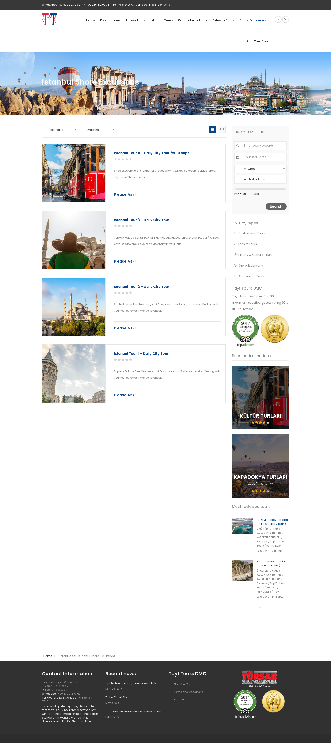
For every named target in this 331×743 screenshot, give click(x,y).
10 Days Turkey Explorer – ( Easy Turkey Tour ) (272, 522)
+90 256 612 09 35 (56, 686)
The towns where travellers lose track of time (133, 711)
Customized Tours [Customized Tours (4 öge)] (251, 233)
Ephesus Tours (223, 20)
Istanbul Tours (162, 20)
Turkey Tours (135, 20)
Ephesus (262, 541)
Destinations (110, 20)
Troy (276, 591)
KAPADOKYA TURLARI (269, 533)
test (259, 607)
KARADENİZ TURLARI (269, 537)
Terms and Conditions (188, 692)
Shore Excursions (253, 20)
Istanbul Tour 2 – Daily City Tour (141, 286)
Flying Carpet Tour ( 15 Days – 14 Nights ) (271, 564)
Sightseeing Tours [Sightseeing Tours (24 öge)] (251, 276)
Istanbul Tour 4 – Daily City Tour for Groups (151, 153)
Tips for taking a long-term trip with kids (130, 683)
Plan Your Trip (257, 41)
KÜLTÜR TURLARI (260, 484)
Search (276, 206)
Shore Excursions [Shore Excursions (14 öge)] (250, 265)
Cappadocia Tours (192, 20)
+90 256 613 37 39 (56, 690)
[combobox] (60, 129)
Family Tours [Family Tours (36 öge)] (247, 244)
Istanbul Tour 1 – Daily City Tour (141, 353)
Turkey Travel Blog (117, 697)
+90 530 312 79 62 (69, 694)
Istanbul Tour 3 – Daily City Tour (141, 219)
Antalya (271, 587)
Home (90, 20)
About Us (179, 699)
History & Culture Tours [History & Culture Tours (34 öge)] (255, 255)
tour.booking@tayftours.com (60, 682)
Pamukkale (273, 545)
